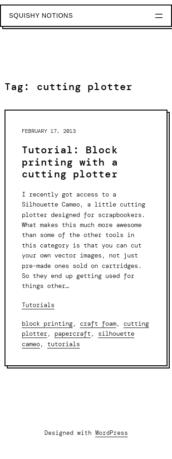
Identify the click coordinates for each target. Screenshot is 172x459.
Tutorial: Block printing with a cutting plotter (70, 162)
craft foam (98, 323)
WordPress (111, 433)
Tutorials (38, 305)
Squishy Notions (41, 15)
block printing (47, 323)
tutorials (63, 344)
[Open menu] (158, 15)
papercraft (72, 333)
